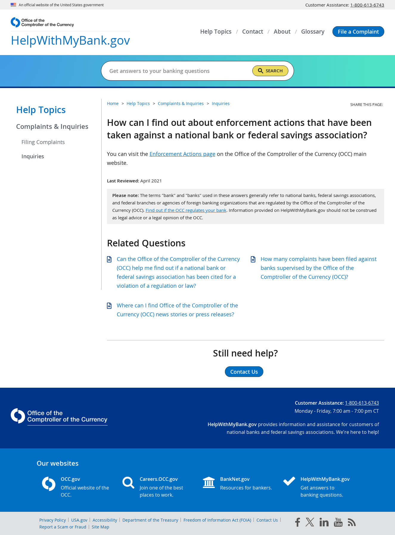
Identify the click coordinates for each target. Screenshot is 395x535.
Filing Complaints (43, 142)
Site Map (100, 527)
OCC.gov (70, 479)
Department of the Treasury (150, 520)
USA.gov (79, 520)
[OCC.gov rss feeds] (352, 523)
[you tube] (338, 523)
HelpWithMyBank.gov (325, 479)
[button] (358, 31)
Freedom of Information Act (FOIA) (217, 520)
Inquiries (32, 156)
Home (113, 103)
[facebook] (297, 523)
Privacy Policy (52, 520)
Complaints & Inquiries (52, 126)
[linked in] (324, 523)
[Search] (270, 70)
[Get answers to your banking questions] (178, 70)
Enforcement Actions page (182, 153)
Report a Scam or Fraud (62, 527)
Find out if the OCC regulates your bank (186, 210)
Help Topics (41, 110)
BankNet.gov (235, 479)
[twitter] (309, 523)
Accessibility (105, 520)
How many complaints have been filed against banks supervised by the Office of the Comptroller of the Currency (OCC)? (319, 267)
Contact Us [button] (244, 371)
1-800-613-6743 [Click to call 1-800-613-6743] (367, 5)
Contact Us (267, 520)
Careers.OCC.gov (159, 479)
